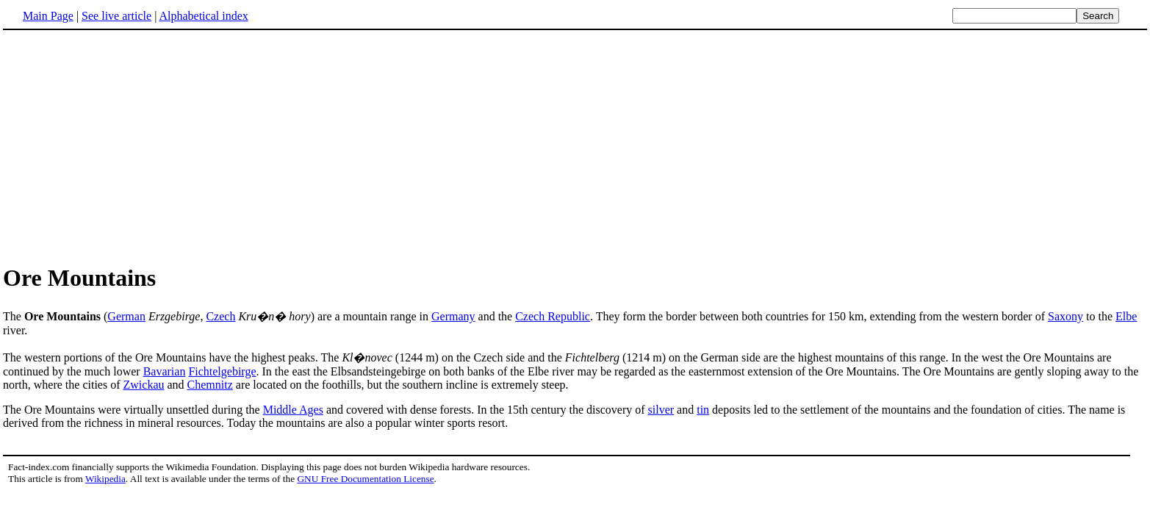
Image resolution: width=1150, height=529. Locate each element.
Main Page (48, 16)
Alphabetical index (203, 16)
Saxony (1065, 316)
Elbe (1126, 316)
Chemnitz (210, 384)
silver (661, 409)
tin (703, 409)
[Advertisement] (575, 146)
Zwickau (144, 384)
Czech (220, 316)
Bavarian (164, 371)
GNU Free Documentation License (365, 478)
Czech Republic (552, 316)
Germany (453, 316)
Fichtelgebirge (222, 371)
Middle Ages (293, 409)
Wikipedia (105, 478)
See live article (116, 16)
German (126, 316)
